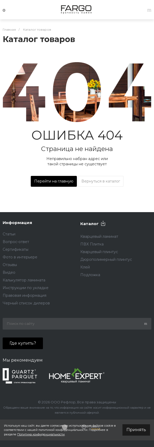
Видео (9, 272)
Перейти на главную (53, 181)
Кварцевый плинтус (99, 251)
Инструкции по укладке (26, 287)
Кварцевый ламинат (99, 236)
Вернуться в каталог (100, 181)
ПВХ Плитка (92, 244)
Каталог (89, 223)
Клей (85, 267)
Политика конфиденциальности (41, 434)
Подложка (90, 274)
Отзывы (10, 264)
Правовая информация (24, 295)
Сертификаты (15, 249)
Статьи (9, 234)
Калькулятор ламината (24, 280)
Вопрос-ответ (16, 241)
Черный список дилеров (26, 303)
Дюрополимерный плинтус (106, 259)
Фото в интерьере (20, 257)
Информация (17, 222)
